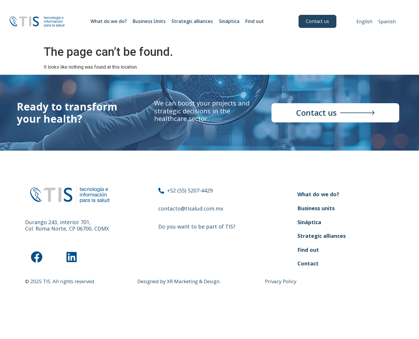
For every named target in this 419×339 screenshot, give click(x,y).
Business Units (149, 21)
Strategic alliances (192, 21)
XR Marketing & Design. (194, 281)
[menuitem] (364, 21)
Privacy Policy (281, 281)
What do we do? (108, 21)
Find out (256, 21)
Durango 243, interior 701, (58, 222)
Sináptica (229, 21)
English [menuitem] (364, 21)
